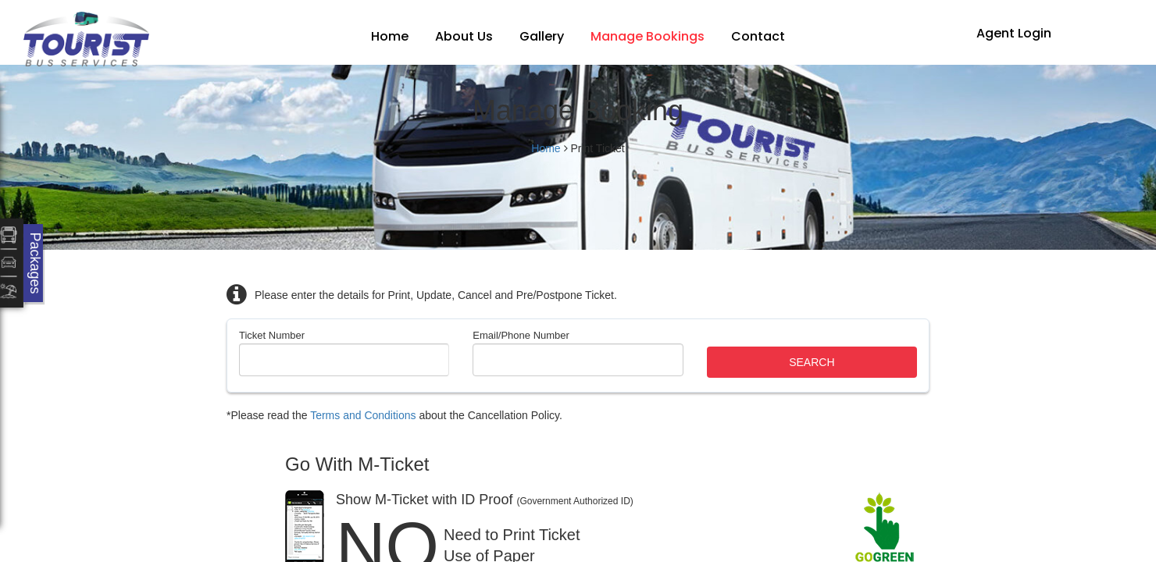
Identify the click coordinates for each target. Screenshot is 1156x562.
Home (390, 36)
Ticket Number (272, 335)
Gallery (541, 36)
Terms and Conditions (363, 415)
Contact (758, 36)
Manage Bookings (647, 36)
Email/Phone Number (521, 335)
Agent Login (1013, 33)
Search (811, 362)
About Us (464, 36)
